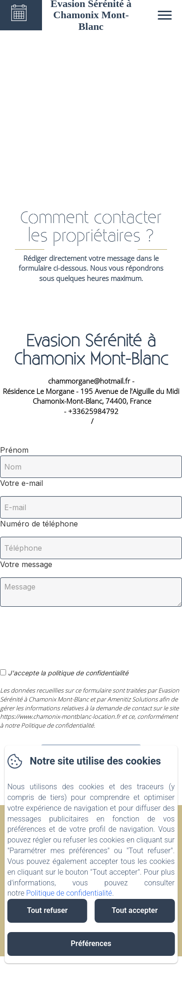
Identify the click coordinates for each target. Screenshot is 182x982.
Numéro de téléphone (39, 523)
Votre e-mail (21, 483)
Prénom (14, 450)
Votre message (26, 564)
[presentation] (71, 632)
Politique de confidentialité (69, 893)
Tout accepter (135, 910)
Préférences (91, 943)
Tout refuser (47, 910)
